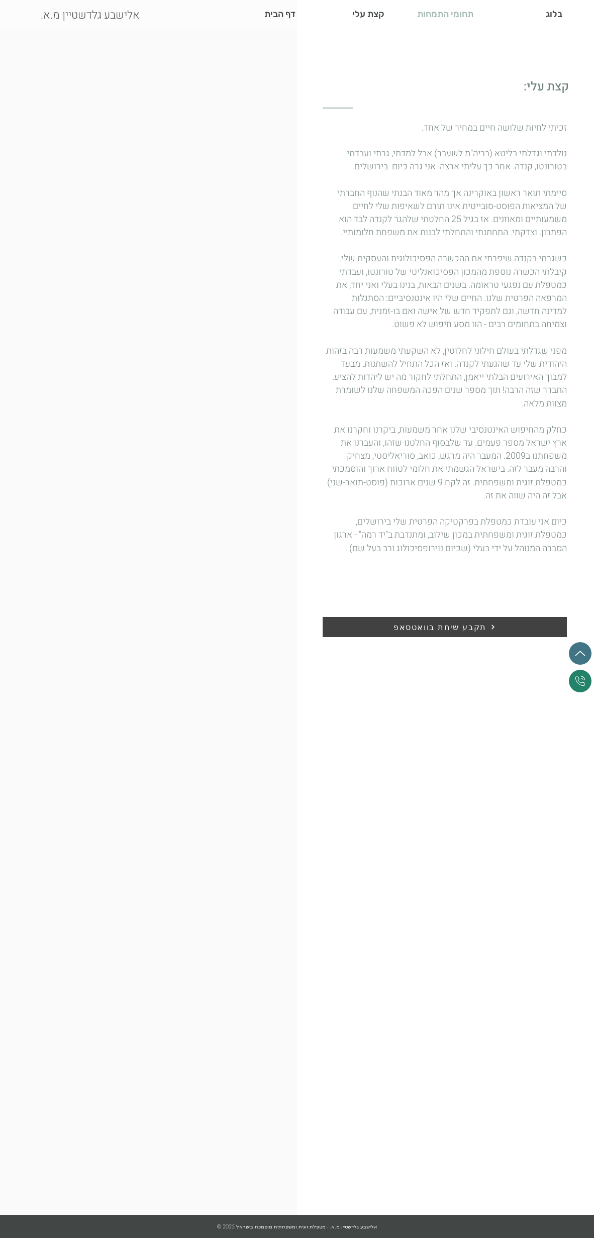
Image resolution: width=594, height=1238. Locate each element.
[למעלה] (580, 653)
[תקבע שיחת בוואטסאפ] (445, 627)
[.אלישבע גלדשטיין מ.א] (104, 15)
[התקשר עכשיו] (580, 681)
